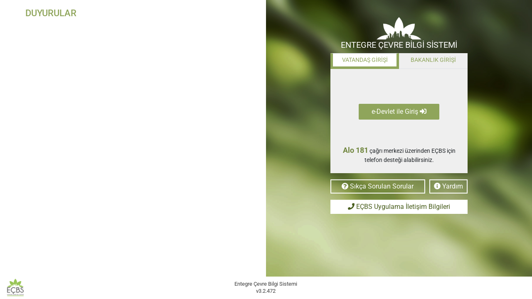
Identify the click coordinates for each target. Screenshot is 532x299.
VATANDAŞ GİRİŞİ (365, 59)
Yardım (448, 186)
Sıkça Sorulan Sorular (378, 186)
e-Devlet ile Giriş (399, 111)
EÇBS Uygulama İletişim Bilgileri (399, 207)
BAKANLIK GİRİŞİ (433, 59)
